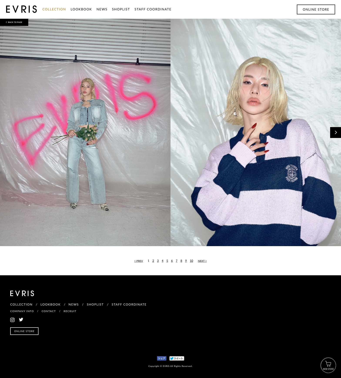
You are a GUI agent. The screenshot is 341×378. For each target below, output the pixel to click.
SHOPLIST (121, 9)
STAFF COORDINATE (153, 9)
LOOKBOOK (81, 9)
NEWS (102, 9)
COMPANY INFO (22, 311)
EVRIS (10, 12)
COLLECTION (54, 9)
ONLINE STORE (316, 9)
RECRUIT (70, 311)
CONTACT (49, 311)
